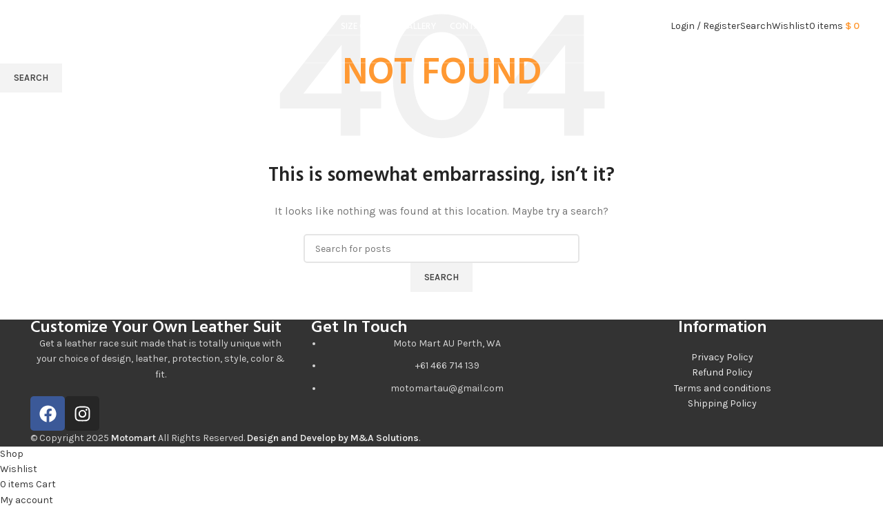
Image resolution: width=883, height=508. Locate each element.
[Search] (756, 31)
